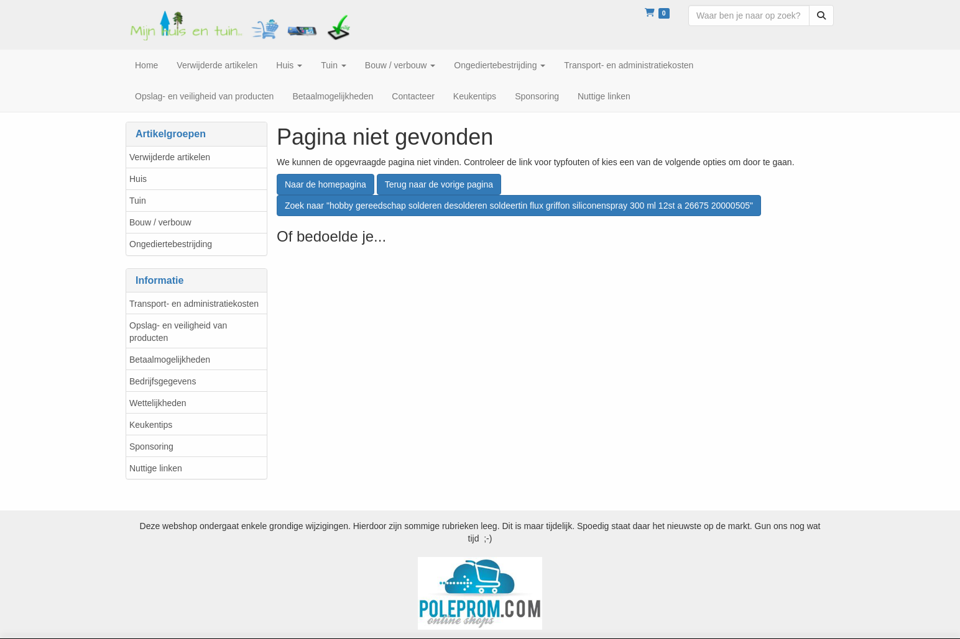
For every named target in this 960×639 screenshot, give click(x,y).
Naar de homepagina (325, 184)
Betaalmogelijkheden (169, 360)
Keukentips (150, 425)
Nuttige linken (155, 468)
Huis (138, 179)
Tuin (137, 201)
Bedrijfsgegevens (162, 381)
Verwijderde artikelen (169, 157)
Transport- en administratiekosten (194, 304)
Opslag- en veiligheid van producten (178, 331)
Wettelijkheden (158, 403)
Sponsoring (151, 446)
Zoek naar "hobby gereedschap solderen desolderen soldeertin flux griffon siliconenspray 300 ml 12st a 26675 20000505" (519, 206)
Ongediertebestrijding (170, 244)
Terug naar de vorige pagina (439, 184)
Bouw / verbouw (160, 222)
